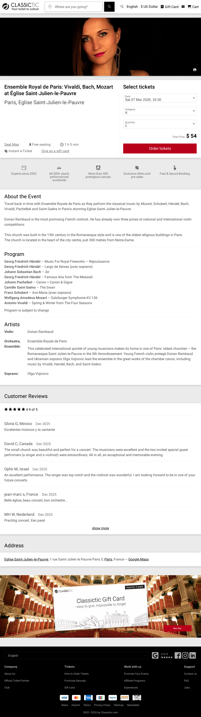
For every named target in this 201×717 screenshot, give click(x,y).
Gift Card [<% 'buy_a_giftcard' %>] (170, 7)
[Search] (109, 7)
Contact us (190, 673)
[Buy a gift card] (100, 606)
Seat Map (11, 144)
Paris (108, 559)
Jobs (187, 687)
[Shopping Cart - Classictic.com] (193, 7)
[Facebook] (155, 655)
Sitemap (119, 705)
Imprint (76, 705)
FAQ (186, 680)
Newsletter (133, 705)
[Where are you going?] (77, 5)
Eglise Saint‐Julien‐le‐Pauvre (26, 559)
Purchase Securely (75, 680)
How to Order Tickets (76, 673)
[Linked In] (192, 656)
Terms (87, 705)
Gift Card (69, 687)
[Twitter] (185, 656)
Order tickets (160, 148)
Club (7, 687)
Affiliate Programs (134, 680)
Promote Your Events (136, 673)
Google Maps (138, 559)
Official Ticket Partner (16, 680)
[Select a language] (76, 655)
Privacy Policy (102, 705)
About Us (9, 673)
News (65, 705)
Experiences (131, 687)
